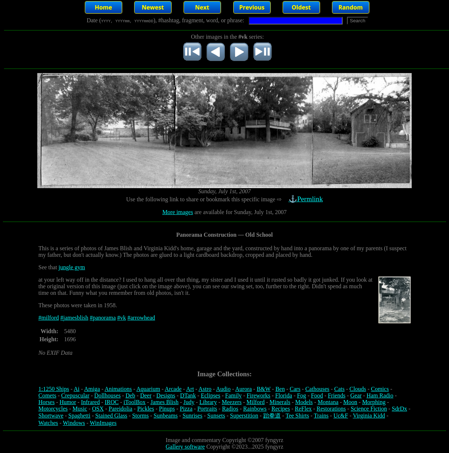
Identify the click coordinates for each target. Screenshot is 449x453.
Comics (380, 389)
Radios (230, 409)
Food (317, 395)
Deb (130, 395)
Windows (74, 423)
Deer (145, 395)
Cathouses (317, 389)
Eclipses (210, 395)
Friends (337, 395)
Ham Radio (379, 395)
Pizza (186, 409)
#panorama (103, 318)
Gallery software (185, 447)
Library (208, 402)
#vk (121, 318)
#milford (48, 318)
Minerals (279, 402)
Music (79, 409)
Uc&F (340, 415)
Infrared (90, 402)
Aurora (243, 389)
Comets (47, 395)
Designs (166, 395)
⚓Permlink (306, 199)
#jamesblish (74, 318)
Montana (328, 402)
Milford (255, 402)
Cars (295, 389)
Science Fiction (369, 409)
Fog (301, 395)
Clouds (358, 389)
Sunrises (192, 415)
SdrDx (399, 409)
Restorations (331, 409)
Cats (339, 389)
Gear (356, 395)
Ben (280, 389)
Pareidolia (120, 409)
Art (190, 389)
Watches (48, 423)
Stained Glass (111, 415)
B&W (264, 389)
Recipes (280, 409)
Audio (223, 389)
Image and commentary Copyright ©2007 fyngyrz (224, 440)
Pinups (167, 409)
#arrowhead (141, 318)
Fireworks (258, 395)
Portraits (207, 409)
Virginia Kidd (369, 415)
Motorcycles (53, 409)
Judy (189, 402)
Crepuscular (75, 395)
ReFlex (303, 409)
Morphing (373, 402)
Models (304, 402)
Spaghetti (79, 415)
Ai (76, 389)
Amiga (92, 389)
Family (233, 395)
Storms (140, 415)
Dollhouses (107, 395)
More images (177, 212)
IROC (111, 402)
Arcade (173, 389)
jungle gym (72, 267)
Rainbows (255, 409)
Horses (46, 402)
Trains (321, 415)
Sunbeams (166, 415)
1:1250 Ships (53, 389)
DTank (188, 395)
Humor (68, 402)
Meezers (231, 402)
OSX (98, 409)
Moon (350, 402)
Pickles (145, 409)
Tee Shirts (297, 415)
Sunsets (216, 415)
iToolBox (135, 402)
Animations (118, 389)
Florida (283, 395)
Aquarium (148, 389)
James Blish (164, 402)
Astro (205, 389)
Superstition (244, 415)
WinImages (103, 423)
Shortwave (50, 415)
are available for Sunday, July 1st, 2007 (240, 212)
